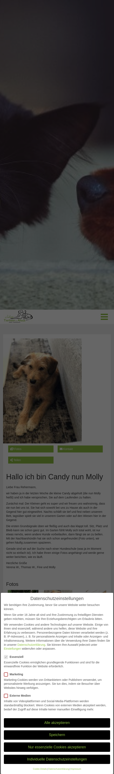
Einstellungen (12, 653)
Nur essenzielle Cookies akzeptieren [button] (57, 751)
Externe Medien (18, 700)
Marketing (15, 679)
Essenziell (15, 661)
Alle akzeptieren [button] (57, 727)
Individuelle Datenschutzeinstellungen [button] (57, 763)
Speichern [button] (57, 739)
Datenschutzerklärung (31, 649)
